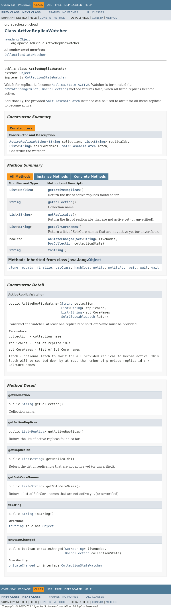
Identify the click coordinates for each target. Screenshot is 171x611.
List (88, 141)
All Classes (95, 12)
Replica (25, 190)
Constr (45, 17)
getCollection (60, 202)
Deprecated (73, 4)
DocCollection (60, 243)
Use (49, 4)
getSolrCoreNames (63, 227)
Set (79, 239)
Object (25, 73)
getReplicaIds (60, 214)
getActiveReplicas (64, 190)
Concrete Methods (90, 176)
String (54, 141)
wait (132, 267)
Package (24, 4)
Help (88, 4)
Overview (8, 4)
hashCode (81, 267)
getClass (63, 267)
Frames (54, 12)
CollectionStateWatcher (25, 54)
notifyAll (116, 267)
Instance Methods (52, 176)
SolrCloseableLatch (79, 146)
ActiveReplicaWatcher (28, 141)
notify (98, 267)
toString (55, 250)
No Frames (70, 12)
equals (27, 267)
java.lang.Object (17, 39)
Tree (58, 4)
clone (13, 267)
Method (59, 17)
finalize (44, 267)
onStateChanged (61, 239)
